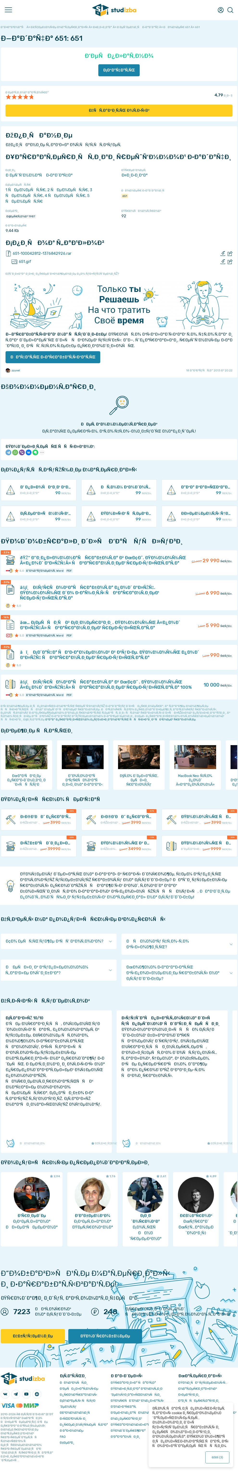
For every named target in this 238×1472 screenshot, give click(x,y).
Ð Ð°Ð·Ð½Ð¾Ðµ (71, 1430)
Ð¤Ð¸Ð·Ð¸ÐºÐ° (134, 175)
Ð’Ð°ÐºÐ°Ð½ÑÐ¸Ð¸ (125, 1436)
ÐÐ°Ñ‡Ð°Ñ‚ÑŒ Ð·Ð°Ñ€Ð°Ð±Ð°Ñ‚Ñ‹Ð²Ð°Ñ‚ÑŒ (52, 357)
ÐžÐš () (217, 1457)
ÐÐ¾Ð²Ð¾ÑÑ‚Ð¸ (74, 1382)
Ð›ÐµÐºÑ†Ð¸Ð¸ (188, 1394)
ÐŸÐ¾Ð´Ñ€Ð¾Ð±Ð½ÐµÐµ (105, 1336)
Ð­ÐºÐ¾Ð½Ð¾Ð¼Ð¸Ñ (76, 1412)
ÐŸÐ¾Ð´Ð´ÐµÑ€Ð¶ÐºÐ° (128, 1430)
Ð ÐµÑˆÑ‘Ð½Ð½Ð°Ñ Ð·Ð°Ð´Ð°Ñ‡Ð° (39, 175)
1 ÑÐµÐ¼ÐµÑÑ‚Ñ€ (25, 190)
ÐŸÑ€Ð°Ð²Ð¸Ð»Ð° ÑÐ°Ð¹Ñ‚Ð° (133, 1382)
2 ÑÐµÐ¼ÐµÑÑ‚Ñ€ (67, 190)
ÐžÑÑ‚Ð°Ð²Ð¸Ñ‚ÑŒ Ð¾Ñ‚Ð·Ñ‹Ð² (119, 110)
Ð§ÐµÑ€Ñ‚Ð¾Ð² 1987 (20, 216)
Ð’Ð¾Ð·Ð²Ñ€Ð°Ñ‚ (123, 1406)
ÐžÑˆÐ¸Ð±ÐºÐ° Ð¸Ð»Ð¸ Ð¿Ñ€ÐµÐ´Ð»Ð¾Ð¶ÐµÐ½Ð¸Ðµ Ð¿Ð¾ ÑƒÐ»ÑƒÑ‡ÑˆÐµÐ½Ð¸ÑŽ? (62, 273)
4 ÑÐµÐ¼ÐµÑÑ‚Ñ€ (65, 195)
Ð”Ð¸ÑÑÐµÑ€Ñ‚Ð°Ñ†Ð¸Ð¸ (198, 1400)
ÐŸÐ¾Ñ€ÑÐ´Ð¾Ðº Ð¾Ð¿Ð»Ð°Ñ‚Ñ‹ (137, 1400)
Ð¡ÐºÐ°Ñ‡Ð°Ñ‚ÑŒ (119, 70)
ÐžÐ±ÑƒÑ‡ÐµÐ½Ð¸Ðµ (33, 1336)
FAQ (63, 1436)
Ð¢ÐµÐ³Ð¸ (67, 1442)
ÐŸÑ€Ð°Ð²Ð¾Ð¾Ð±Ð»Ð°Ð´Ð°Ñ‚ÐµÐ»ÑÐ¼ (143, 1424)
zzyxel (13, 370)
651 (124, 196)
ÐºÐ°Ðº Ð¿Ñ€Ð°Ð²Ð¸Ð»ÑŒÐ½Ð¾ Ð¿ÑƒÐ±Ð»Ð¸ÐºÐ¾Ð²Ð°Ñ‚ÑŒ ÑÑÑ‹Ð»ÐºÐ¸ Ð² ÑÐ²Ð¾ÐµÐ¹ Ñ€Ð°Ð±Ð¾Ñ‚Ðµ (120, 719)
